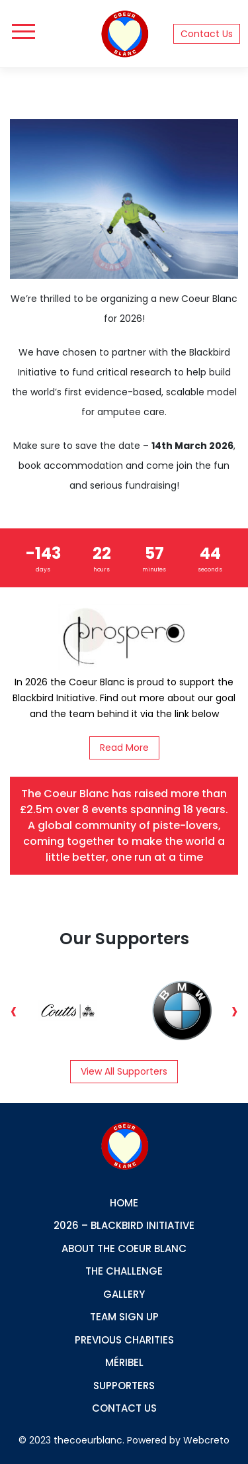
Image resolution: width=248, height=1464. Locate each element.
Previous (13, 1010)
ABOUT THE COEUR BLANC (124, 1248)
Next (234, 1010)
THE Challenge (124, 1271)
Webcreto (206, 1440)
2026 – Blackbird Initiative (124, 1225)
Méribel (124, 1362)
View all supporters (124, 1071)
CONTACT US (124, 1408)
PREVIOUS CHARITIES (124, 1340)
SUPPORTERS (124, 1385)
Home (124, 1203)
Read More (124, 747)
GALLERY (124, 1294)
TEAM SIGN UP (124, 1317)
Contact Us (207, 33)
